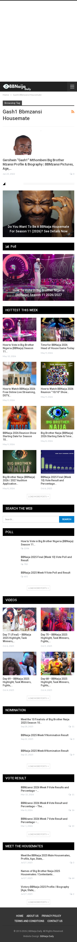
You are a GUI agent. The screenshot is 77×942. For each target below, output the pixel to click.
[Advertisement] (38, 41)
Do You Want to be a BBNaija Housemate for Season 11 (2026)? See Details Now (38, 229)
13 (71, 826)
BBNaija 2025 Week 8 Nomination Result (44, 750)
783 (24, 564)
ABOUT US (33, 915)
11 (71, 726)
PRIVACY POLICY (51, 915)
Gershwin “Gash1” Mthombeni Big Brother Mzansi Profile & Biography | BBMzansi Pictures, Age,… (38, 164)
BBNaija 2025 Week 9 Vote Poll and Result (45, 572)
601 (24, 576)
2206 (25, 548)
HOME (19, 915)
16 (71, 810)
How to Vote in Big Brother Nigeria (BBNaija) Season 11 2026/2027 (38, 292)
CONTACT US (55, 921)
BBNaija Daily (47, 936)
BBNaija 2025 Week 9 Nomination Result (44, 735)
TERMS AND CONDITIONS (29, 921)
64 (71, 878)
